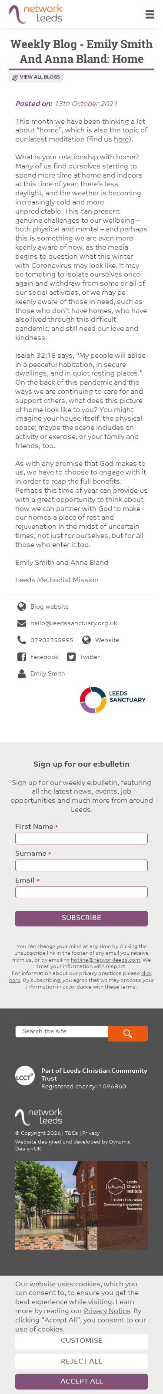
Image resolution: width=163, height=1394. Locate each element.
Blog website (43, 607)
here (121, 139)
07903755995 (45, 640)
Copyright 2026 (41, 1133)
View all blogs (40, 77)
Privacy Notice (107, 1311)
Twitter (83, 657)
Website (100, 640)
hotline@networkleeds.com (105, 960)
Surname (30, 853)
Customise (82, 1341)
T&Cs (71, 1133)
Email (25, 880)
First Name (34, 827)
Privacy (91, 1133)
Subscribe (81, 918)
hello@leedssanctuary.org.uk (67, 623)
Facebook (37, 657)
